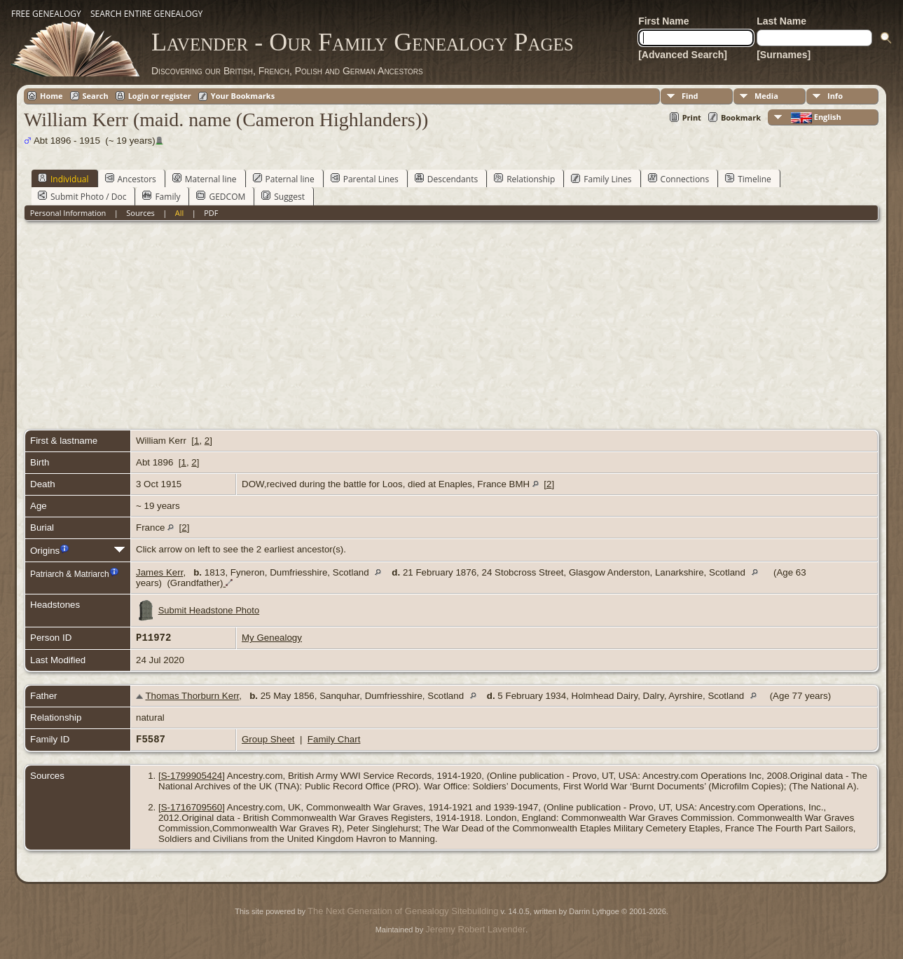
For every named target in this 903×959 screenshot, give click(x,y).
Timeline (748, 178)
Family (161, 196)
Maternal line (204, 178)
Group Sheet (268, 739)
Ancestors (130, 178)
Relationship (524, 178)
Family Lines (601, 178)
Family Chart (334, 739)
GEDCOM (220, 196)
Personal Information (68, 213)
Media (766, 95)
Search (96, 95)
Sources (140, 213)
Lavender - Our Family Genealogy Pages (362, 42)
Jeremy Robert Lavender (475, 929)
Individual (63, 178)
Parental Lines (365, 178)
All (179, 213)
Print (691, 117)
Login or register (159, 95)
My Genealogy (272, 637)
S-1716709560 (191, 807)
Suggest (283, 196)
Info (835, 95)
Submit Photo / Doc (82, 196)
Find (690, 95)
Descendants (446, 178)
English (815, 117)
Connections (679, 178)
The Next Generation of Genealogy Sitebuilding (403, 911)
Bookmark (741, 117)
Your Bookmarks (243, 95)
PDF (211, 213)
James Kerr (159, 572)
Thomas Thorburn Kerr (192, 696)
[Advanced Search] (682, 54)
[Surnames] (784, 54)
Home (51, 95)
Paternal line (284, 178)
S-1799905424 (191, 775)
